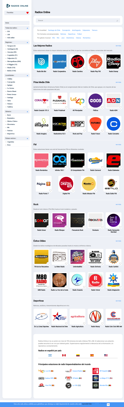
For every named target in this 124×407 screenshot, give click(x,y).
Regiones (8, 42)
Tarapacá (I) (11, 46)
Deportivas (11, 134)
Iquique (9, 85)
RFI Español (102, 371)
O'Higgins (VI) (12, 64)
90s (58, 38)
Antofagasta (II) (12, 49)
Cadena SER (47, 378)
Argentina (10, 142)
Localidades (9, 75)
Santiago (10, 97)
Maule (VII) (11, 67)
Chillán (9, 79)
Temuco (9, 104)
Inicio (7, 23)
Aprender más (87, 404)
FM (8, 31)
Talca (9, 100)
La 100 (73, 385)
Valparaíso (86, 30)
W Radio (73, 378)
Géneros (8, 111)
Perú (8, 145)
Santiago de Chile (54, 30)
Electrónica (11, 124)
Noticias (10, 130)
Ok (108, 405)
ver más (118, 46)
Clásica (78, 38)
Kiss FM (46, 385)
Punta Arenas (11, 94)
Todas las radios (11, 28)
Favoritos (18, 13)
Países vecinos (10, 138)
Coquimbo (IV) (12, 55)
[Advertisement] (78, 5)
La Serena (10, 88)
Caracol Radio (75, 371)
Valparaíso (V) (12, 58)
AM (8, 34)
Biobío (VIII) (11, 71)
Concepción (11, 82)
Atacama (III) (11, 52)
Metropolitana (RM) (14, 61)
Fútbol (79, 34)
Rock (9, 115)
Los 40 (46, 371)
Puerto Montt (11, 91)
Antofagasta (76, 30)
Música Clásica (12, 121)
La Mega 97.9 (103, 378)
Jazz (63, 38)
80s (8, 127)
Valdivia (10, 107)
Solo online (11, 37)
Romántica (11, 118)
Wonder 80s (102, 385)
